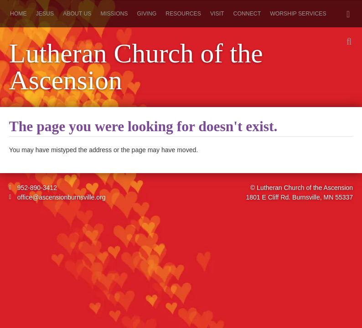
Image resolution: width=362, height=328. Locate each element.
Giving (146, 13)
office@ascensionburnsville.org (57, 197)
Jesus (45, 13)
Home (18, 13)
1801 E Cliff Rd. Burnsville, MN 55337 (299, 197)
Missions (114, 13)
